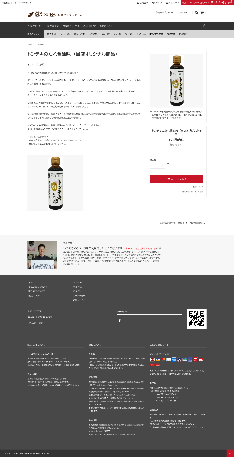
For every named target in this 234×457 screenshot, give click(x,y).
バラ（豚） (94, 34)
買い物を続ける (198, 223)
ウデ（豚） (129, 34)
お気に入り (177, 144)
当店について (34, 26)
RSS (29, 310)
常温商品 (171, 34)
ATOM (37, 310)
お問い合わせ (106, 26)
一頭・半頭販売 (51, 26)
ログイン (158, 2)
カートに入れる (177, 179)
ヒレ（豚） (106, 34)
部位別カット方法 (71, 26)
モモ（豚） (118, 34)
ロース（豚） (65, 34)
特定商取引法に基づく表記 (192, 191)
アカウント (173, 2)
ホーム (30, 44)
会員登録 (143, 2)
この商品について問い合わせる (174, 223)
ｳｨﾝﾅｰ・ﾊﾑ (141, 34)
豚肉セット (183, 34)
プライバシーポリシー (37, 319)
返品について (198, 187)
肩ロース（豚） (80, 34)
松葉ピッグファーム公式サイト (207, 2)
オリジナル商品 (156, 34)
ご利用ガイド (89, 26)
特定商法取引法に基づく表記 (40, 315)
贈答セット (52, 34)
